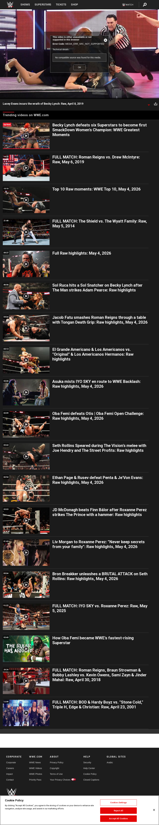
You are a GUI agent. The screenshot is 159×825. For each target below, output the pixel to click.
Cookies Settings (118, 802)
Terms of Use (56, 774)
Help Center (89, 768)
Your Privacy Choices (60, 780)
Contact (10, 780)
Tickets (61, 4)
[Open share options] (155, 103)
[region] (79, 810)
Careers (10, 768)
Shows (25, 4)
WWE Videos (35, 768)
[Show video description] (148, 103)
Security (87, 762)
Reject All (118, 810)
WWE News (35, 762)
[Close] (154, 809)
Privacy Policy (56, 762)
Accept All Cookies (118, 818)
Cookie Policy (90, 774)
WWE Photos (35, 774)
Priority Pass (35, 780)
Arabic (110, 762)
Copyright (54, 768)
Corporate (11, 762)
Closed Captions (91, 780)
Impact (9, 774)
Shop (74, 4)
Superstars (43, 4)
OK (79, 67)
